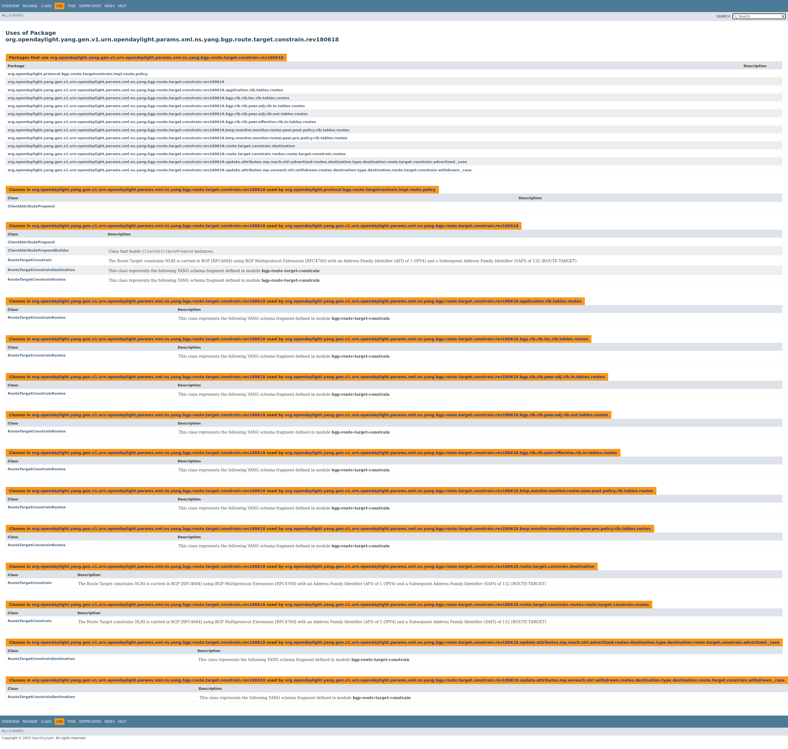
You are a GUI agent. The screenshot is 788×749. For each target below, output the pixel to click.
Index (109, 6)
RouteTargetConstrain (30, 260)
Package (30, 6)
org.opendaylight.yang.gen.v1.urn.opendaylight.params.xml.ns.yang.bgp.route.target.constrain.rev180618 (166, 57)
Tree (71, 6)
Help (122, 6)
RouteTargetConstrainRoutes (37, 279)
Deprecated (90, 6)
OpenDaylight (43, 738)
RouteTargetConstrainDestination (41, 270)
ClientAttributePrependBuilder (38, 250)
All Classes (12, 15)
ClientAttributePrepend (31, 206)
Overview (10, 6)
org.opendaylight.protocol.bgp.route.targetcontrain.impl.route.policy (78, 74)
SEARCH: (723, 16)
